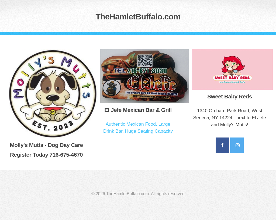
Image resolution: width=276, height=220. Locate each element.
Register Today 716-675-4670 (46, 155)
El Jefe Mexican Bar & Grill (138, 110)
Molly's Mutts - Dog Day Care (46, 145)
